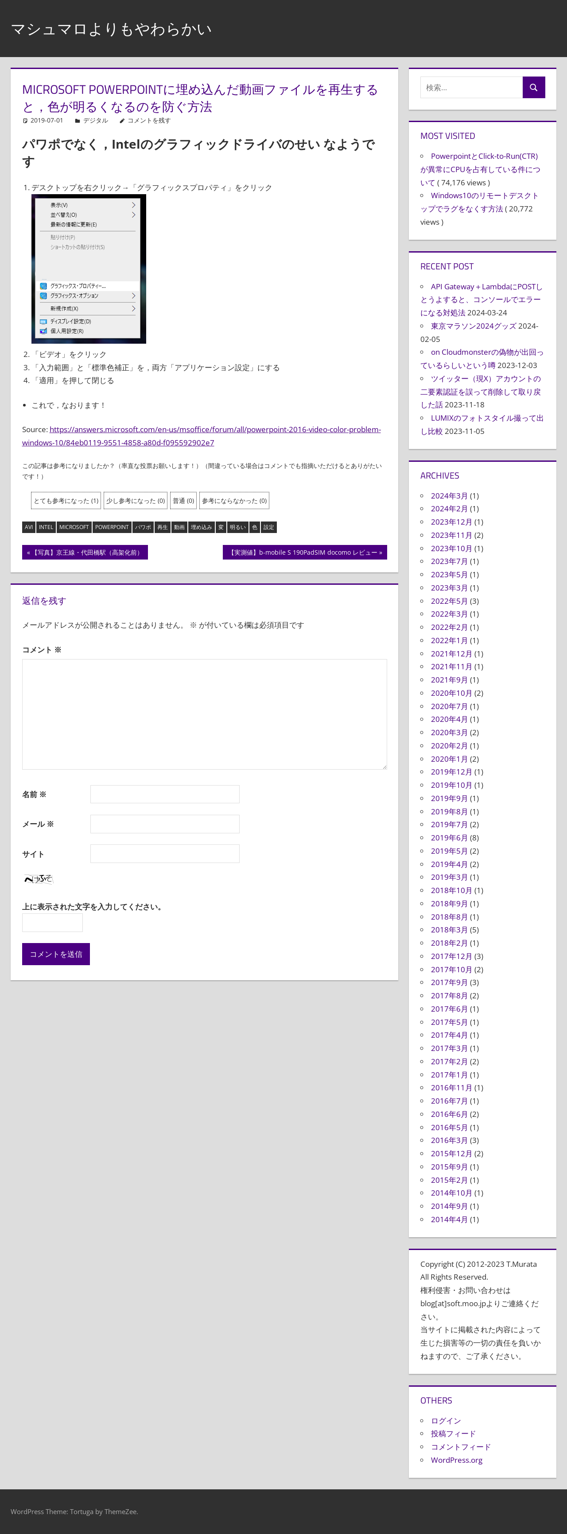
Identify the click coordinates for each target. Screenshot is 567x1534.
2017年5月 (449, 1022)
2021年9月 (449, 680)
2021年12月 (452, 653)
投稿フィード (453, 1433)
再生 (162, 527)
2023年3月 (449, 588)
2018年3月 (449, 929)
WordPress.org (456, 1460)
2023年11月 (452, 535)
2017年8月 (449, 995)
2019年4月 (449, 864)
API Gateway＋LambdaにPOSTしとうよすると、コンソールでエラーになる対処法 (481, 299)
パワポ (143, 527)
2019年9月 (449, 798)
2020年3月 (449, 732)
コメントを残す (149, 120)
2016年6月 (449, 1114)
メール (38, 824)
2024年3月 (449, 496)
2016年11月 (452, 1087)
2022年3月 (449, 614)
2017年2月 (449, 1061)
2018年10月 (452, 890)
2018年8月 (449, 917)
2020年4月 (449, 719)
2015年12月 (452, 1153)
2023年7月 (449, 561)
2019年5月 (449, 851)
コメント (42, 649)
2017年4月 (449, 1035)
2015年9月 (449, 1167)
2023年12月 (452, 522)
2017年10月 (452, 969)
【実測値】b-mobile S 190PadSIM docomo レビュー (302, 553)
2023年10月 (452, 548)
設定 (269, 527)
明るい (238, 527)
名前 (34, 794)
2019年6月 (449, 837)
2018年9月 (449, 903)
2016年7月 (449, 1101)
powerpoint (112, 527)
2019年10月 (452, 785)
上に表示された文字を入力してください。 (93, 906)
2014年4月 (449, 1219)
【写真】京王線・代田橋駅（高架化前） (87, 553)
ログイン (446, 1420)
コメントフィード (461, 1447)
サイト (33, 854)
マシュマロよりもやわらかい (117, 28)
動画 (179, 527)
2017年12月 (452, 956)
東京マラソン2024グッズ (474, 326)
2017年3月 (449, 1048)
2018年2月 (449, 943)
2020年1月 (449, 759)
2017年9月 (449, 982)
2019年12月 (452, 772)
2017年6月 (449, 1009)
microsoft (74, 527)
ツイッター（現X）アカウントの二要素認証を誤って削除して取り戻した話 (480, 391)
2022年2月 (449, 627)
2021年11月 (452, 666)
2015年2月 (449, 1180)
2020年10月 (452, 693)
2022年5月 (449, 601)
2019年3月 (449, 877)
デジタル (95, 120)
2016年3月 (449, 1140)
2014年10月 (452, 1193)
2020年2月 (449, 745)
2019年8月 (449, 811)
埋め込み (201, 527)
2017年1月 (449, 1075)
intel (46, 527)
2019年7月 (449, 824)
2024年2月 (449, 508)
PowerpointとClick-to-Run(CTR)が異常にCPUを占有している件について (480, 169)
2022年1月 (449, 640)
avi (29, 527)
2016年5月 (449, 1127)
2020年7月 (449, 706)
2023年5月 (449, 574)
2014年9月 (449, 1206)
